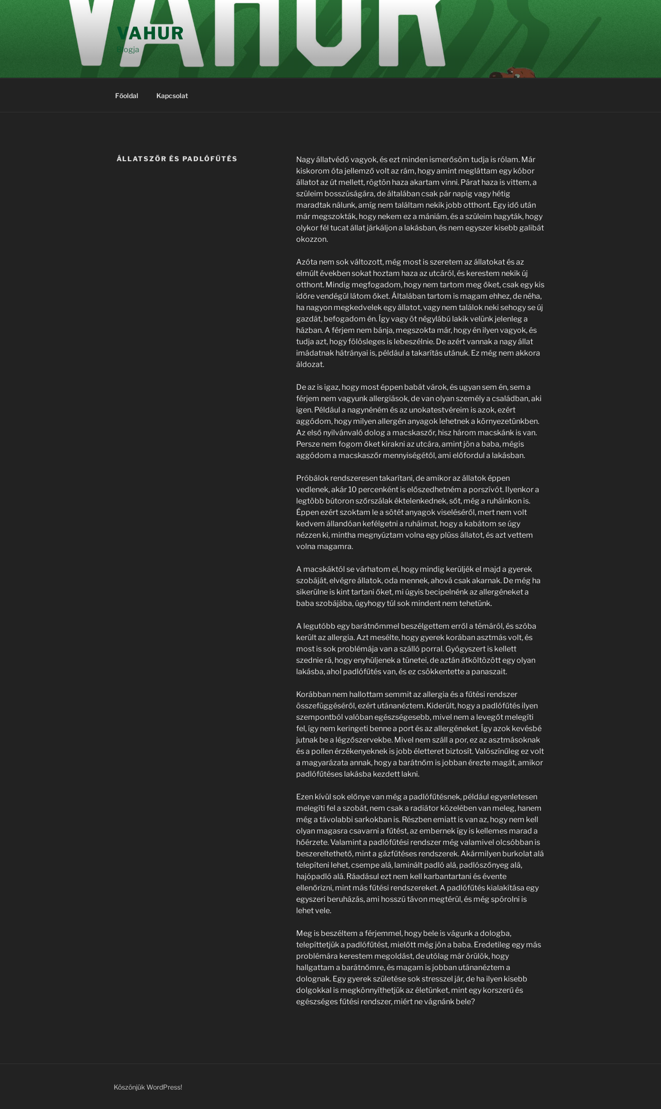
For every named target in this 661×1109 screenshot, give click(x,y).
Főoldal (126, 96)
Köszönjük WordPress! (148, 1087)
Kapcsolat (172, 96)
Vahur (151, 33)
